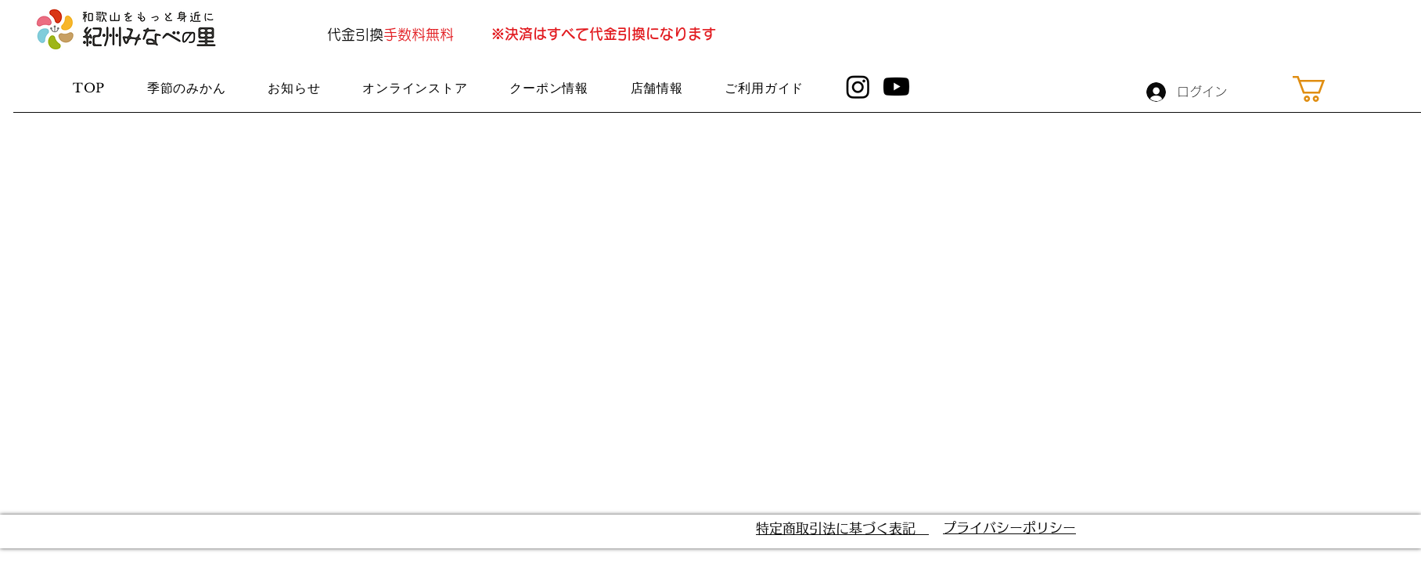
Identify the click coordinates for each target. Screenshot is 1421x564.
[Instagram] (858, 86)
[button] (1324, 89)
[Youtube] (896, 86)
